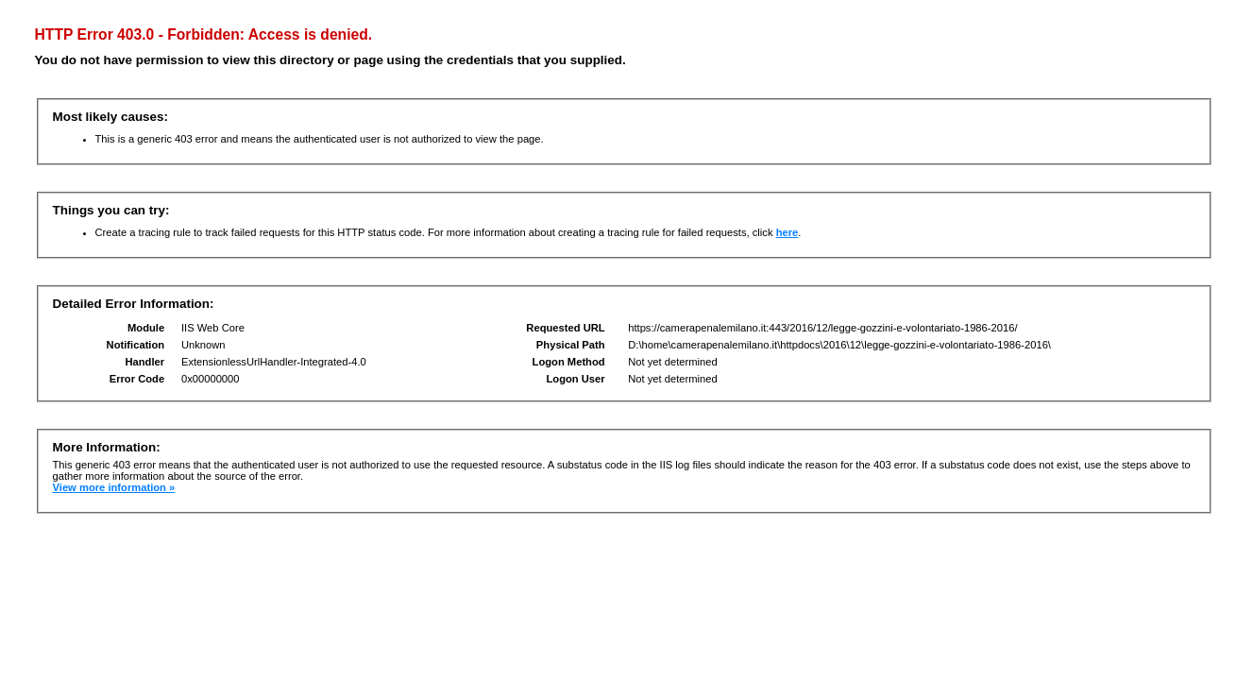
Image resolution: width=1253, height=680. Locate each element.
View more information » (114, 487)
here (787, 232)
